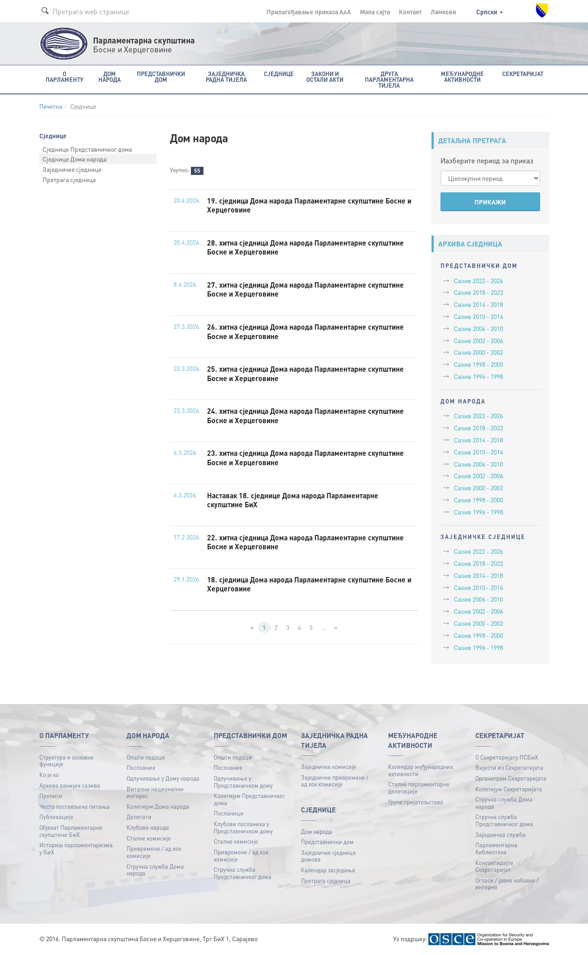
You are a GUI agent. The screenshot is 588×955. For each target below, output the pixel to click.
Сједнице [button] (279, 73)
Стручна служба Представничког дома (242, 873)
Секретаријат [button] (522, 73)
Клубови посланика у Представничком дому (243, 827)
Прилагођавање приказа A (309, 12)
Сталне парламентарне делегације (418, 787)
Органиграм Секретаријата (510, 778)
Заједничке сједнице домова (328, 856)
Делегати (139, 816)
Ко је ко (49, 774)
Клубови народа (148, 827)
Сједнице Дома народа (74, 159)
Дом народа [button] (109, 76)
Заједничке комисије (328, 766)
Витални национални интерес (155, 792)
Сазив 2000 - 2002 (478, 352)
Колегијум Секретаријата (508, 789)
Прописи (51, 795)
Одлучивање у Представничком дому (243, 781)
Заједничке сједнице (72, 169)
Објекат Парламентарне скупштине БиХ (70, 830)
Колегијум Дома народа (158, 806)
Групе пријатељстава (415, 802)
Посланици (229, 813)
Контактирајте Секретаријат (494, 866)
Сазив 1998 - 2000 (478, 364)
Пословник (141, 767)
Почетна (50, 106)
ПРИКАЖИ (490, 202)
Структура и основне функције (66, 760)
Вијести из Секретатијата (509, 767)
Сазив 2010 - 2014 (478, 316)
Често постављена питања (74, 806)
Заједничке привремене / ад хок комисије (334, 780)
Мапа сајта (375, 12)
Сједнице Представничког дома (87, 149)
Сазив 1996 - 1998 (478, 376)
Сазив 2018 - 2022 (478, 292)
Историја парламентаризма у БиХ (76, 848)
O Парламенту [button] (65, 76)
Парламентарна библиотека (496, 848)
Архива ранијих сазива (69, 785)
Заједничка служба (500, 834)
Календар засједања (328, 870)
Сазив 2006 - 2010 (478, 328)
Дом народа (316, 831)
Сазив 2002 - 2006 (478, 340)
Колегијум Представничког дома (249, 799)
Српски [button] (489, 12)
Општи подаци (146, 757)
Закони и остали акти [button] (324, 76)
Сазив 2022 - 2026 (478, 280)
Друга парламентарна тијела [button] (389, 79)
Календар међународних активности (420, 770)
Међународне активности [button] (462, 76)
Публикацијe (56, 816)
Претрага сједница (69, 179)
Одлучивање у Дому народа (163, 778)
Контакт (410, 12)
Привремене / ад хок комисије (154, 852)
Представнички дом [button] (161, 76)
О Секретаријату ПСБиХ (506, 757)
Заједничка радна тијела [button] (226, 76)
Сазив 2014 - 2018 (478, 304)
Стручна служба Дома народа (155, 869)
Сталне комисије (149, 838)
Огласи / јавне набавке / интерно (507, 883)
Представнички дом (327, 841)
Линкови (443, 12)
